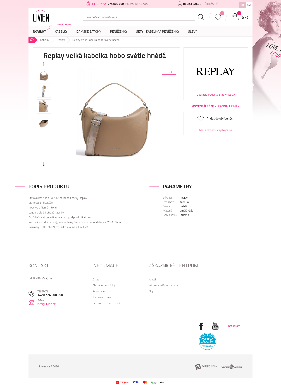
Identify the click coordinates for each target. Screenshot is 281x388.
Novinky (39, 31)
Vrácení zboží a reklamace (163, 285)
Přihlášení (210, 4)
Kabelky (61, 33)
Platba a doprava (101, 297)
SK (242, 4)
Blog (151, 291)
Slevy (192, 31)
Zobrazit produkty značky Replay (216, 95)
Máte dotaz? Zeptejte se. (216, 130)
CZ (249, 4)
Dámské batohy (88, 31)
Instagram (234, 326)
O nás (95, 279)
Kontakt (153, 279)
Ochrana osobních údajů (106, 303)
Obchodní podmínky (103, 285)
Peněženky (118, 33)
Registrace (98, 291)
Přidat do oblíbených (220, 118)
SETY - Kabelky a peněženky (157, 31)
